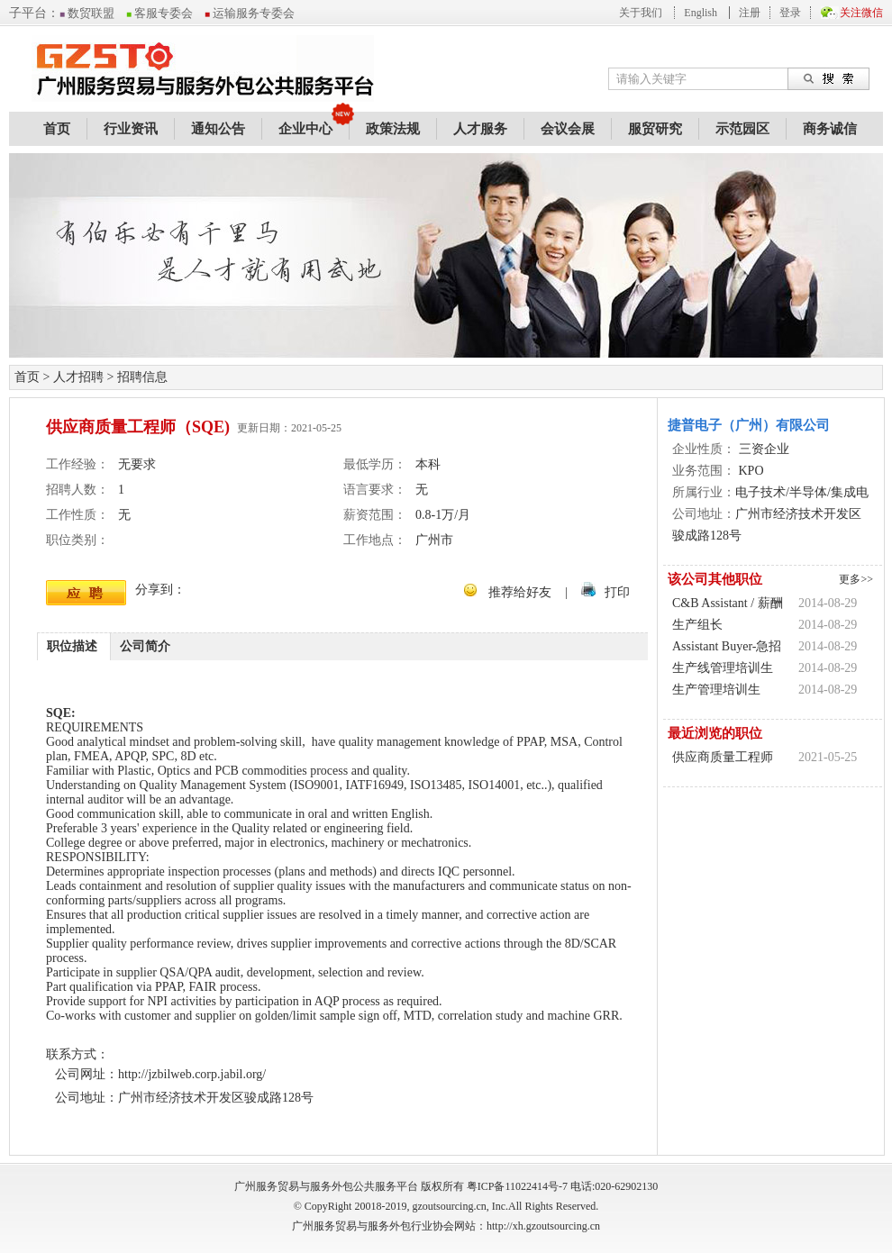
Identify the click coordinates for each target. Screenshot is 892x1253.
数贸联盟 (86, 13)
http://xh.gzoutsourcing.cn (543, 1226)
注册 (749, 12)
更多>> (856, 579)
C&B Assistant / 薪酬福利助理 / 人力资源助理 (727, 605)
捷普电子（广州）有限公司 (749, 425)
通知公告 (218, 129)
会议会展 (568, 129)
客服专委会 (159, 13)
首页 (56, 129)
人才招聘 (78, 377)
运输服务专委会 (250, 13)
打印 (617, 592)
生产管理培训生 (716, 689)
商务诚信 (830, 129)
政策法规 (393, 129)
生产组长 (697, 624)
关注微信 (861, 12)
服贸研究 (655, 129)
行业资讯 (131, 129)
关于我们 (640, 12)
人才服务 (480, 129)
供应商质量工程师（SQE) (722, 759)
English (700, 12)
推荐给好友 (519, 592)
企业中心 (305, 129)
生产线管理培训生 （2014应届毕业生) (725, 670)
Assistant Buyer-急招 (726, 646)
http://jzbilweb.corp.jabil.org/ (192, 1074)
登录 (790, 12)
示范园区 (742, 129)
